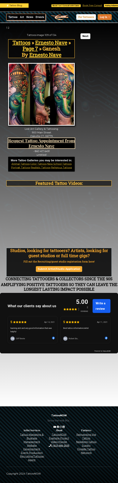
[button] (86, 17)
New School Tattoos (59, 164)
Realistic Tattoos (40, 167)
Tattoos (12, 17)
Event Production (32, 452)
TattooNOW (59, 434)
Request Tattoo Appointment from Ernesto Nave (41, 143)
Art (22, 17)
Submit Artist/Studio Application (59, 269)
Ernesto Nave (51, 42)
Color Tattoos (38, 164)
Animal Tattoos (20, 164)
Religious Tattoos (61, 167)
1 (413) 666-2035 (59, 445)
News (29, 17)
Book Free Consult (96, 5)
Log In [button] (104, 17)
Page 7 (30, 48)
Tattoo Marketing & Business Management (32, 438)
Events (40, 17)
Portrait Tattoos (20, 167)
